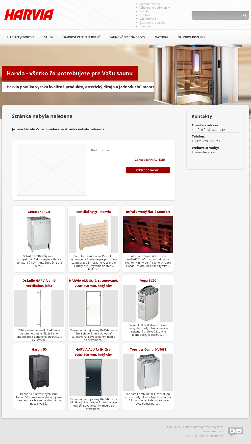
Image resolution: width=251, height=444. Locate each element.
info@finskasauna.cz (210, 129)
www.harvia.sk (205, 152)
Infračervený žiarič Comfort (148, 211)
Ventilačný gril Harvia (93, 211)
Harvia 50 (39, 349)
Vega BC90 (148, 280)
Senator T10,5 (39, 211)
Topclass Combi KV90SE (148, 349)
